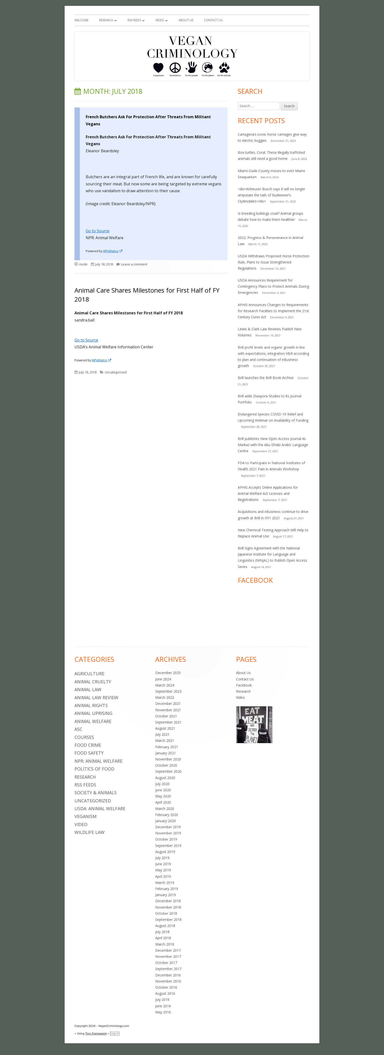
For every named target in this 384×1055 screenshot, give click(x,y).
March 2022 (164, 697)
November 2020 (168, 759)
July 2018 (162, 931)
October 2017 (166, 962)
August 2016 (165, 993)
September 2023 (168, 691)
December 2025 (168, 672)
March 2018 (164, 944)
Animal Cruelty (92, 682)
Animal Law (87, 689)
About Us (186, 20)
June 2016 (163, 1006)
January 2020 (165, 820)
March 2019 (164, 882)
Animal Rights (91, 705)
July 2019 (162, 857)
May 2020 (163, 796)
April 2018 (163, 938)
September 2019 (168, 845)
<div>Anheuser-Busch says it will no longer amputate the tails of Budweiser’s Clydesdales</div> (271, 195)
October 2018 (166, 913)
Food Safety (89, 753)
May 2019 (163, 870)
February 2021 (166, 747)
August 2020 (165, 777)
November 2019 (168, 833)
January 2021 (165, 753)
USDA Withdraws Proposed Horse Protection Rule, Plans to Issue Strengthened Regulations (273, 262)
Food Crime (87, 745)
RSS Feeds (134, 20)
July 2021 (162, 734)
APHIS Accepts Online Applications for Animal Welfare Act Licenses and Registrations (268, 493)
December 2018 (168, 901)
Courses (84, 737)
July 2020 (162, 784)
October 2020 (166, 765)
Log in (115, 1033)
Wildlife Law (89, 832)
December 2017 (168, 950)
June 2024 (163, 679)
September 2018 (168, 919)
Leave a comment (134, 264)
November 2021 (168, 710)
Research (106, 20)
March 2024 (164, 685)
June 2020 (163, 790)
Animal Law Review (96, 697)
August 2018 (165, 925)
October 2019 (166, 839)
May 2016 (163, 1012)
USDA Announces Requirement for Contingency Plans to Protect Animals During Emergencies (273, 286)
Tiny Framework (96, 1033)
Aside (83, 264)
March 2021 (164, 740)
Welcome (81, 20)
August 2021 (165, 728)
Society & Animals (95, 792)
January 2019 (165, 894)
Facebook (244, 685)
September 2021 (168, 722)
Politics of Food (94, 769)
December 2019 (168, 827)
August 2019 (165, 851)
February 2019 (166, 888)
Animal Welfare (92, 721)
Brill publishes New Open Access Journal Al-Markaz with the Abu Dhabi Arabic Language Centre (273, 444)
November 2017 (168, 956)
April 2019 (163, 876)
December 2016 (168, 975)
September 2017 (168, 968)
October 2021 (166, 716)
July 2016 (162, 999)
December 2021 (168, 703)
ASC (78, 729)
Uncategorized (116, 372)
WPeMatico (113, 251)
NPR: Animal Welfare (98, 761)
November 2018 (168, 907)
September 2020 (168, 771)
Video (160, 20)
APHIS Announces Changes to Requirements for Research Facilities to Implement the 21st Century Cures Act (273, 310)
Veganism (85, 816)
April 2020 (163, 802)
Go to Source (97, 231)
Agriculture (89, 673)
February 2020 (166, 814)
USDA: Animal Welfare (99, 808)
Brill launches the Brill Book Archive (266, 377)
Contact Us (213, 20)
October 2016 (166, 987)
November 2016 (168, 981)
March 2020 (164, 808)
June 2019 (163, 864)
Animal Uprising (93, 713)
